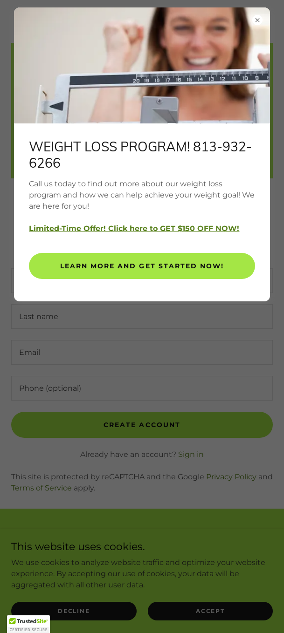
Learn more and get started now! (141, 266)
